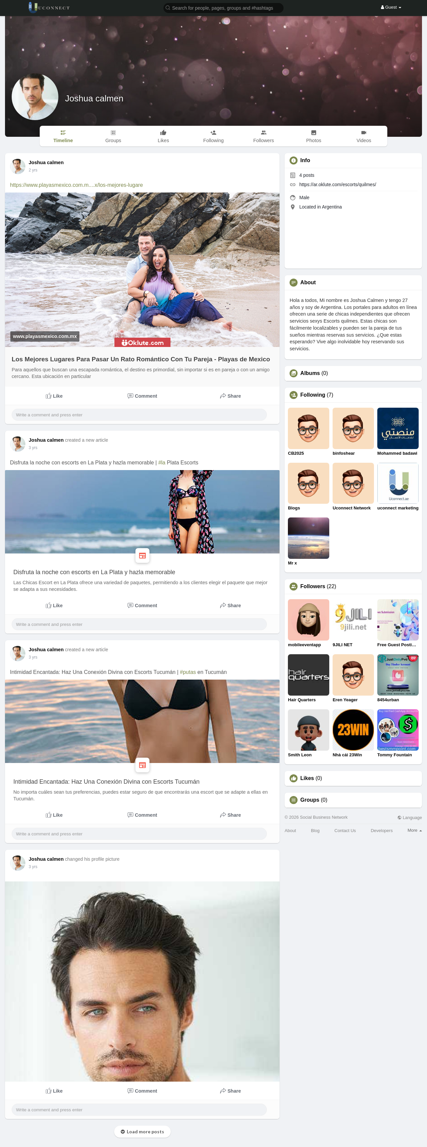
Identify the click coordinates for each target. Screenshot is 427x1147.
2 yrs (33, 170)
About (290, 830)
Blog (315, 830)
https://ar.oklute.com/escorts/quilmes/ (337, 184)
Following (312, 395)
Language (409, 817)
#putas (188, 672)
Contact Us (345, 830)
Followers (312, 586)
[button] (223, 7)
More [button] (415, 830)
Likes (307, 778)
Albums (310, 373)
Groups (309, 800)
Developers (382, 830)
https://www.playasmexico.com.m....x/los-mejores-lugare (76, 185)
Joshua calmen (94, 98)
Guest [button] (391, 7)
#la (161, 462)
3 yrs (33, 447)
